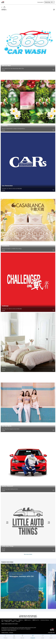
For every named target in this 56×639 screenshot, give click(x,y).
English (10, 620)
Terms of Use (4, 632)
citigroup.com (51, 632)
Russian (18, 621)
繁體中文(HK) (28, 620)
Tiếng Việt (7, 621)
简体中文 (21, 620)
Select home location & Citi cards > (9, 623)
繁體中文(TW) (36, 620)
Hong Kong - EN (49, 2)
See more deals (28, 554)
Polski (13, 621)
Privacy (11, 632)
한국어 (15, 620)
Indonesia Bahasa (45, 620)
